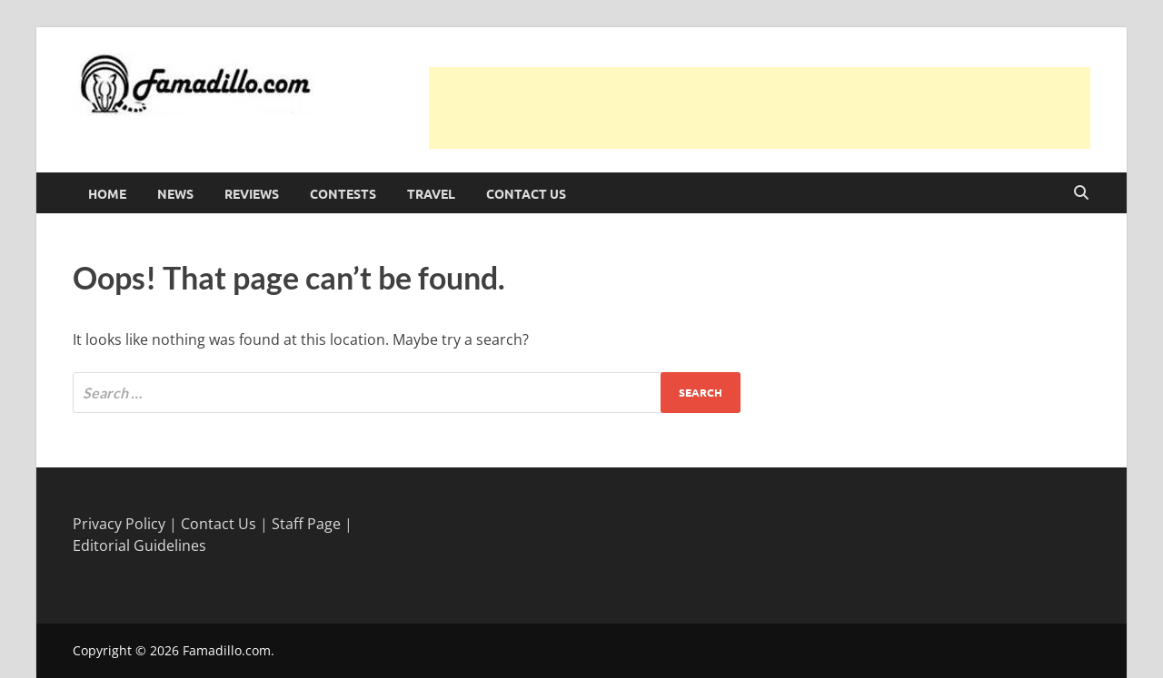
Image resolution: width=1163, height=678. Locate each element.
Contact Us (526, 193)
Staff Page (306, 524)
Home (107, 193)
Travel (431, 193)
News (175, 193)
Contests (343, 193)
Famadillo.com (227, 650)
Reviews (251, 193)
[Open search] (1081, 193)
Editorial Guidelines (139, 545)
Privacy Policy (119, 524)
